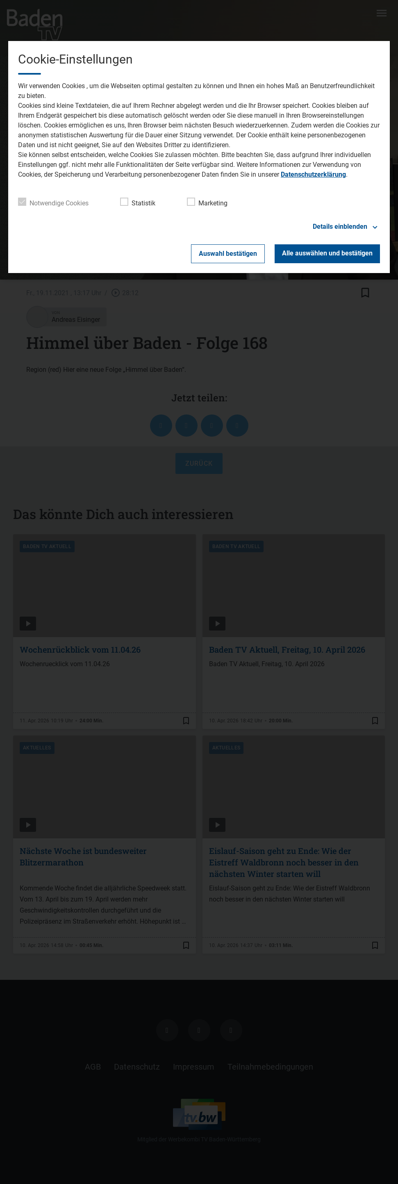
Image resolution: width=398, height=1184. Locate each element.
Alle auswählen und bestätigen (327, 253)
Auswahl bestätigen (228, 253)
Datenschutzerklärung (313, 174)
